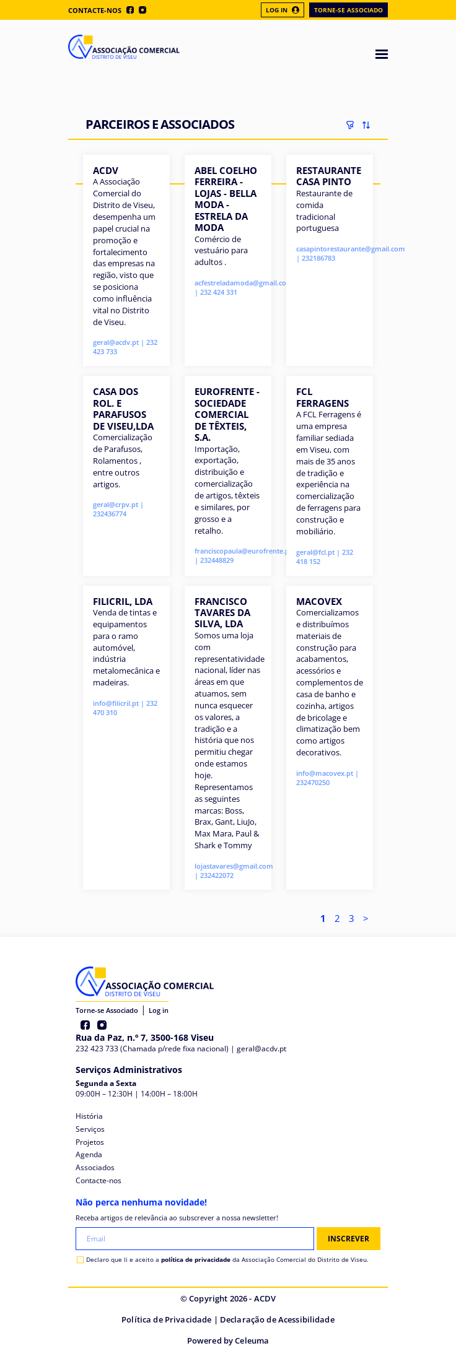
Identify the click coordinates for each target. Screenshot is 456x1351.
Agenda (89, 1154)
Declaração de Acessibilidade (277, 1319)
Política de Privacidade (166, 1319)
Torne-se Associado (348, 10)
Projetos (90, 1142)
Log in (159, 1010)
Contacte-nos (94, 10)
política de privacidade (195, 1259)
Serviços (90, 1129)
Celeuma (252, 1340)
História (89, 1116)
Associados (95, 1167)
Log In (282, 10)
